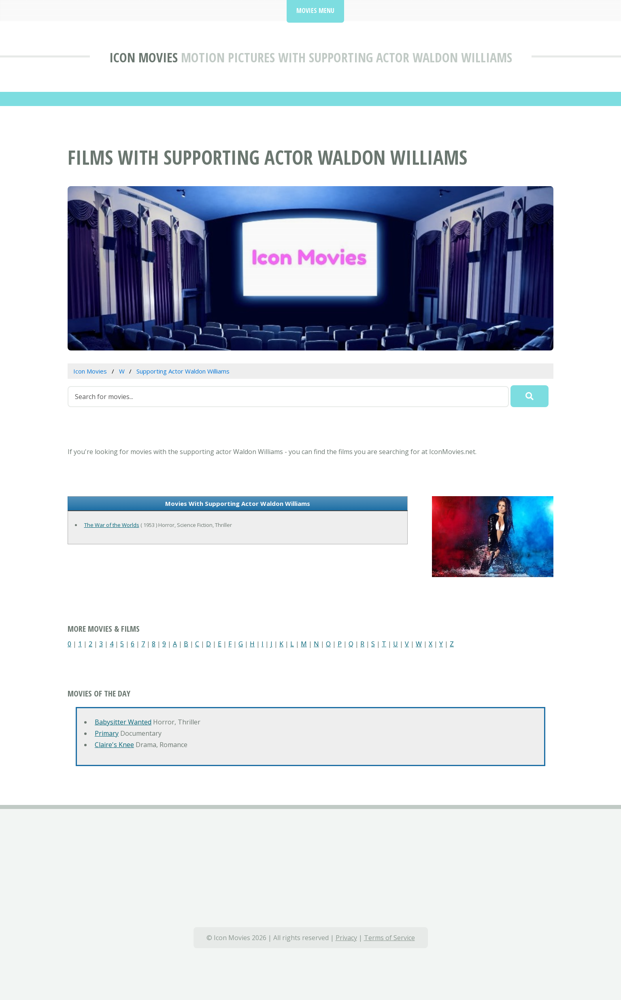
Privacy (346, 937)
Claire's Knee (114, 744)
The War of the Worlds (111, 525)
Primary (107, 733)
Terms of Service (389, 937)
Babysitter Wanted (123, 722)
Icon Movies (143, 57)
